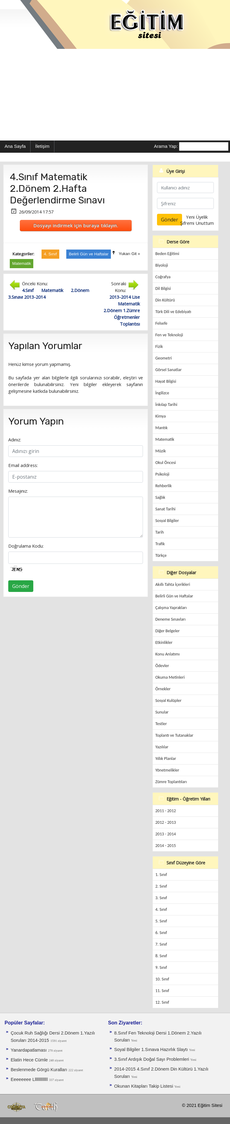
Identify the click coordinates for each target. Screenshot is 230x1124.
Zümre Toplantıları (171, 781)
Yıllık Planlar (165, 758)
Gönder (20, 586)
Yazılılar (161, 747)
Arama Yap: (166, 146)
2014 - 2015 (165, 845)
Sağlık (160, 497)
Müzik (160, 451)
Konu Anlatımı (167, 654)
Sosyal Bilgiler (167, 520)
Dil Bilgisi (163, 288)
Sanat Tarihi (165, 509)
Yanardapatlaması (29, 1050)
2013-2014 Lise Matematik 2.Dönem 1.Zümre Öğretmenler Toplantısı (122, 310)
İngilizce (162, 393)
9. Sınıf (161, 967)
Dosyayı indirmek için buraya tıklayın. (75, 225)
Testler (161, 723)
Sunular (161, 712)
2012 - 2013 (165, 822)
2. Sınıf (161, 886)
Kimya (160, 416)
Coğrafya (162, 276)
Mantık (161, 427)
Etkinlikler (163, 642)
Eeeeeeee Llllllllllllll (30, 1079)
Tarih (159, 532)
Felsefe (161, 323)
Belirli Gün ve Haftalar (174, 596)
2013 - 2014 (165, 834)
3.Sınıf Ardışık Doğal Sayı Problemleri (152, 1059)
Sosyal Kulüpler (168, 700)
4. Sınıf (161, 909)
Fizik (159, 346)
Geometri (163, 358)
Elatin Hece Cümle (30, 1059)
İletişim (42, 146)
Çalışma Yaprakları (171, 607)
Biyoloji (161, 265)
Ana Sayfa (15, 146)
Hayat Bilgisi (165, 381)
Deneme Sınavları (170, 619)
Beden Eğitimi (167, 253)
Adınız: (14, 439)
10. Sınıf (162, 979)
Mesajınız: (18, 491)
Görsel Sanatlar (168, 369)
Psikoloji (162, 474)
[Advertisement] (115, 94)
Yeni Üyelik (197, 217)
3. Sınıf (161, 897)
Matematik (164, 439)
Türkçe (160, 555)
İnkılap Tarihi (166, 404)
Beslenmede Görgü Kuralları (39, 1069)
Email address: (23, 465)
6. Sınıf (161, 932)
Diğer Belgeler (167, 630)
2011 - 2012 (165, 810)
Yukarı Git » (129, 253)
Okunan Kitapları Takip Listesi (144, 1086)
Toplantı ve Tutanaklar (174, 735)
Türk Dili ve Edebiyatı (173, 311)
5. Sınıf (161, 921)
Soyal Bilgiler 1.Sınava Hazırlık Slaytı (151, 1049)
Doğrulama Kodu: (26, 546)
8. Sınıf (161, 955)
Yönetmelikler (167, 770)
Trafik (160, 543)
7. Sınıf (161, 944)
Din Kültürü (165, 300)
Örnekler (162, 689)
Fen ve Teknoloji (169, 335)
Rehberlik (163, 485)
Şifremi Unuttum (197, 223)
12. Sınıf (162, 1002)
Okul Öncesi (165, 462)
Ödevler (162, 665)
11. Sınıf (162, 990)
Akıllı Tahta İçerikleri (172, 584)
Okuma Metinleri (169, 677)
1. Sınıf (161, 874)
